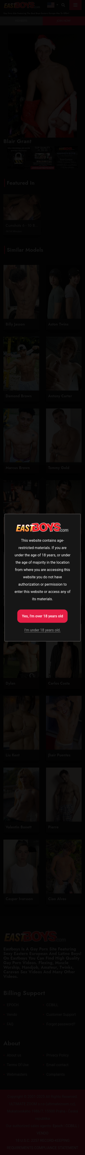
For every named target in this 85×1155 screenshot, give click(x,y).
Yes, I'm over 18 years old (42, 616)
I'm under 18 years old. (42, 630)
